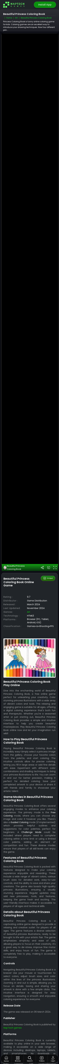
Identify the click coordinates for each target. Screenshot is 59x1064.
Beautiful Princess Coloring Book (14, 551)
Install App (44, 4)
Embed (48, 562)
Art (28, 595)
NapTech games (12, 1011)
